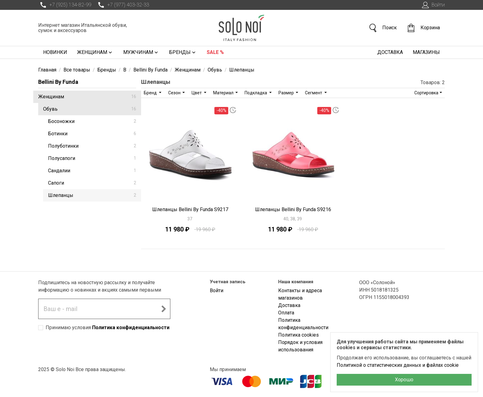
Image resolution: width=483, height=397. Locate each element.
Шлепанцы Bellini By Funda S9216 (293, 209)
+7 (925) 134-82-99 (64, 5)
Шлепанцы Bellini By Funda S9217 (190, 209)
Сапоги (92, 183)
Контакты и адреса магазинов (300, 294)
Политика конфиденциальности (130, 327)
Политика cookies (298, 335)
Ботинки (92, 133)
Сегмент (314, 92)
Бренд (151, 92)
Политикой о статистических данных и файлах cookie (398, 365)
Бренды (183, 52)
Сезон (174, 92)
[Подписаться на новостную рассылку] (163, 308)
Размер (286, 92)
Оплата (286, 313)
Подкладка (256, 92)
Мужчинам (141, 52)
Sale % (215, 52)
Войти (432, 5)
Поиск (382, 27)
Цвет (197, 92)
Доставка (390, 52)
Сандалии (92, 170)
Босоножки (92, 121)
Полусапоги (92, 158)
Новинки (55, 52)
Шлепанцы (92, 195)
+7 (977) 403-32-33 (122, 5)
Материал (223, 92)
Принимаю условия (107, 327)
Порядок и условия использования (300, 346)
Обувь (89, 109)
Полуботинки (92, 146)
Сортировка (426, 92)
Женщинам (95, 52)
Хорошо (404, 380)
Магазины (426, 52)
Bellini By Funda (58, 82)
